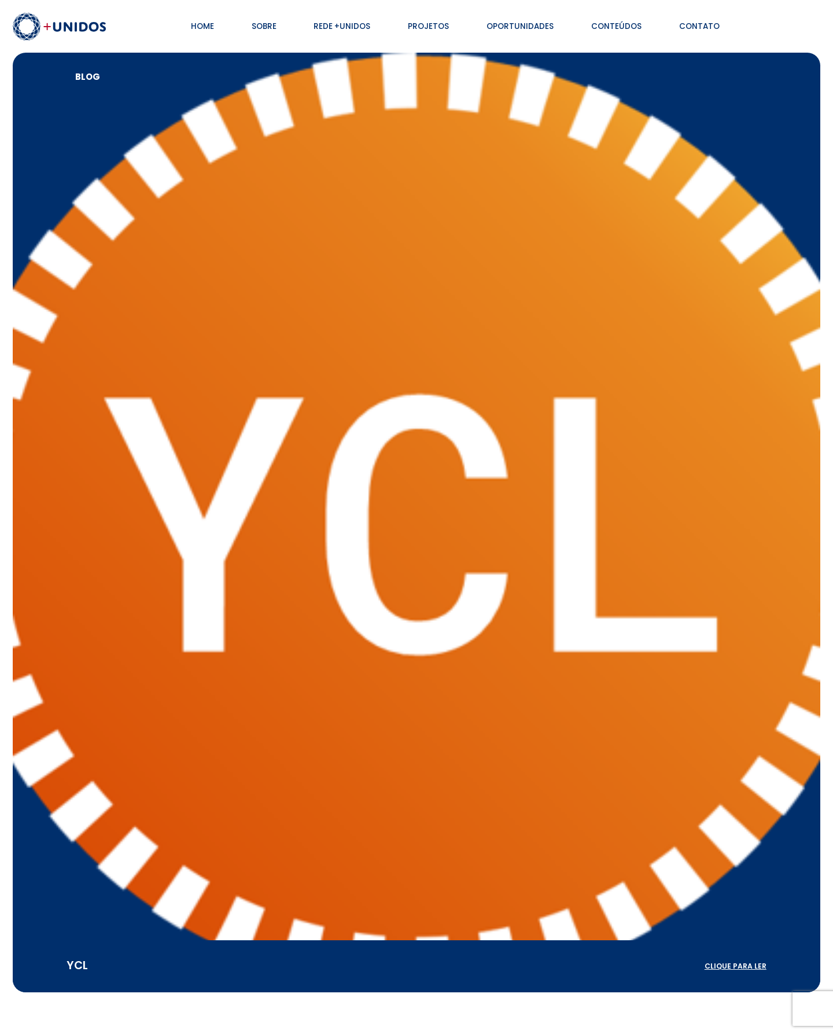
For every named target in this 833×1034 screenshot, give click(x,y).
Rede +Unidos (342, 26)
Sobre (264, 26)
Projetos (428, 26)
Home (202, 26)
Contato (699, 26)
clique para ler (735, 966)
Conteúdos (616, 26)
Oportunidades (520, 26)
